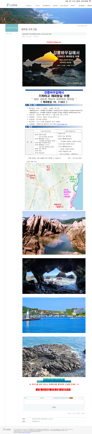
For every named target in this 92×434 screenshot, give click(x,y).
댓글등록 (54, 407)
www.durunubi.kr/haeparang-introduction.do (57, 381)
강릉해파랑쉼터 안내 (36, 421)
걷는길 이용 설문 (64, 5)
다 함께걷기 (55, 5)
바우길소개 (28, 5)
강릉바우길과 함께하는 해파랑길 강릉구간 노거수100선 (42, 418)
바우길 (11, 5)
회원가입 (78, 1)
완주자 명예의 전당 (46, 5)
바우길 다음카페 (84, 1)
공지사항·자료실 (81, 5)
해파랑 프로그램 (9, 33)
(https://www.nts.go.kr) (26, 432)
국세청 (66, 1)
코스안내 (38, 5)
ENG (70, 1)
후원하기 (73, 5)
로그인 (73, 1)
